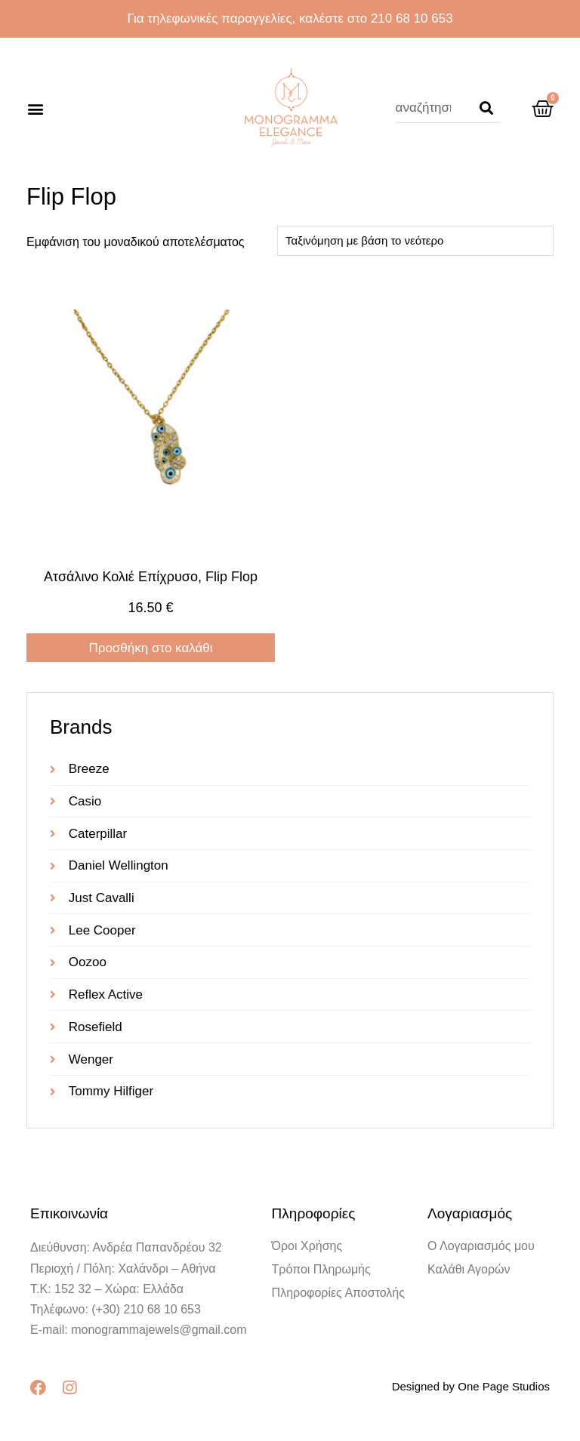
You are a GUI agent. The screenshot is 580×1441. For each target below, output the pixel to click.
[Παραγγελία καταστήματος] (415, 241)
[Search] (486, 108)
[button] (35, 108)
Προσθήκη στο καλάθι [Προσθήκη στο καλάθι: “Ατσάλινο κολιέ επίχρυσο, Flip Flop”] (150, 648)
